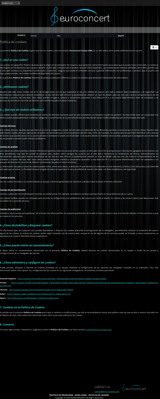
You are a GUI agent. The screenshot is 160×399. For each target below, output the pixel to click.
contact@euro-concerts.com (99, 329)
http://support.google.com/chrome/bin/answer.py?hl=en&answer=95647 (41, 289)
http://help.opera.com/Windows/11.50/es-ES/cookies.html (33, 298)
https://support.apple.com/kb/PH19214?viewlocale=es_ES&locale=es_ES (38, 294)
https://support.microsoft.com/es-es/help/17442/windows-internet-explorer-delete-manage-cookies (62, 278)
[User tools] (154, 47)
